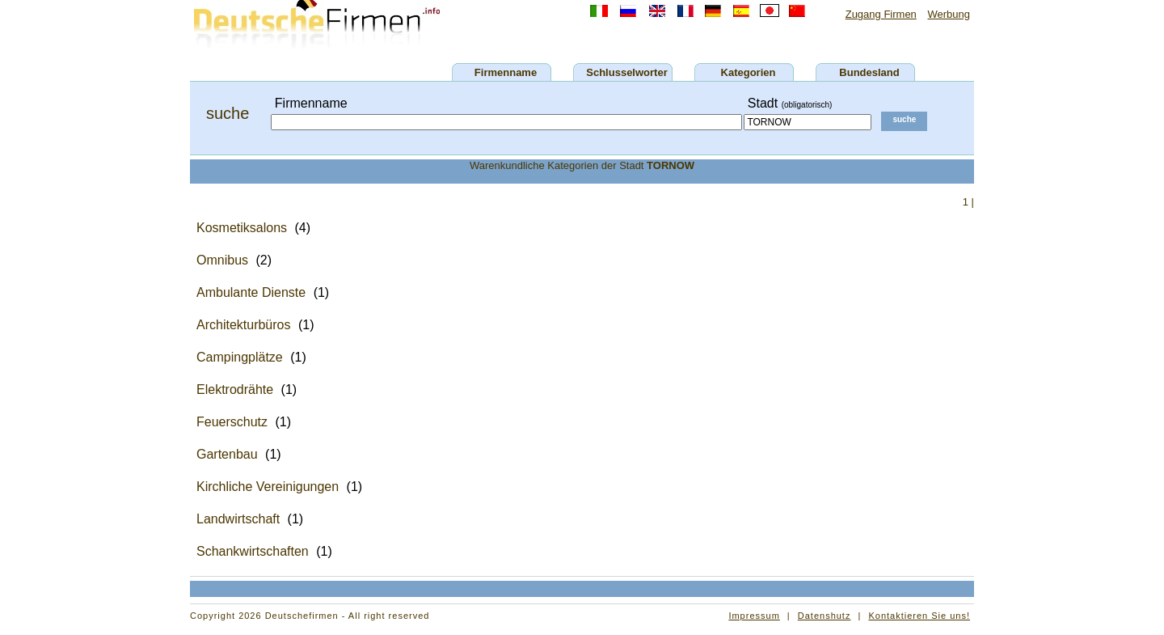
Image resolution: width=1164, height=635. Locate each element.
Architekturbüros (243, 325)
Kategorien (748, 72)
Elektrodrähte (234, 389)
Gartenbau (227, 454)
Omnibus (222, 260)
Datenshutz (824, 615)
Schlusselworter (626, 72)
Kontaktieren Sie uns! (919, 615)
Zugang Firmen (881, 14)
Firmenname (505, 72)
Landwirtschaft (238, 519)
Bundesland (869, 72)
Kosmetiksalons (241, 228)
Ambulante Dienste (251, 292)
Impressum (753, 615)
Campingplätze (239, 357)
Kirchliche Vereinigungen (267, 486)
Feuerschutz (232, 422)
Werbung (948, 14)
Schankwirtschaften (252, 551)
